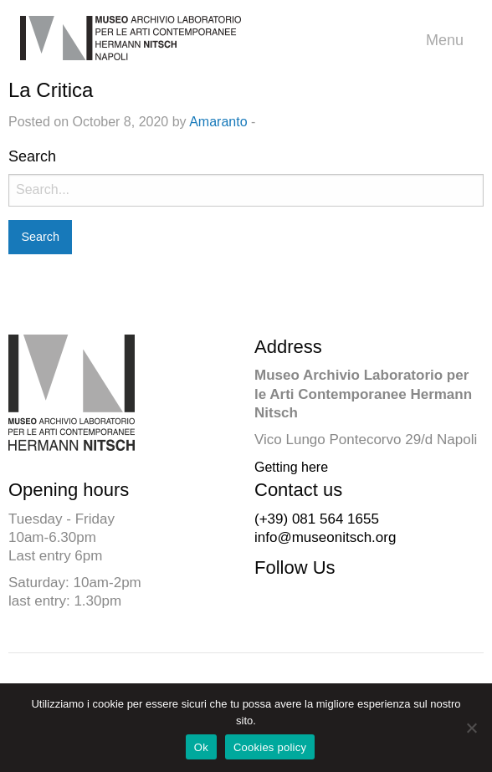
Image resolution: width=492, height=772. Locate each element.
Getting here (291, 467)
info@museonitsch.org (325, 537)
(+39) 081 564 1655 (316, 519)
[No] (471, 727)
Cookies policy (269, 747)
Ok (201, 747)
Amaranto (218, 122)
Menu (449, 40)
